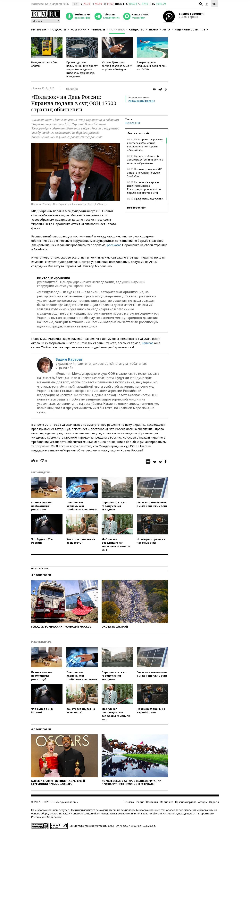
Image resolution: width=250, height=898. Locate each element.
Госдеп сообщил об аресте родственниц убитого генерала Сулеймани (145, 159)
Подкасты (58, 29)
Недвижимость (186, 29)
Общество (137, 29)
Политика (117, 29)
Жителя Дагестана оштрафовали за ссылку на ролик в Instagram (117, 66)
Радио (140, 802)
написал (147, 343)
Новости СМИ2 (40, 568)
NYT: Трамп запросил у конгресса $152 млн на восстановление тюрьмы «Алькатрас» (145, 145)
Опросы (214, 802)
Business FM (132, 123)
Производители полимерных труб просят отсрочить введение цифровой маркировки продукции (81, 69)
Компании (78, 29)
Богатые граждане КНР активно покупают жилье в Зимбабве (144, 172)
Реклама (129, 802)
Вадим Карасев (69, 359)
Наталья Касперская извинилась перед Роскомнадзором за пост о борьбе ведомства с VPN (144, 187)
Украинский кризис (141, 100)
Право (153, 29)
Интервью (38, 29)
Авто (166, 29)
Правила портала (185, 802)
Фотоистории (41, 575)
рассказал (114, 245)
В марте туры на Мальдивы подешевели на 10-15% (151, 66)
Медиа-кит (166, 802)
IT (203, 29)
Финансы (98, 29)
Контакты (152, 802)
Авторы (202, 802)
